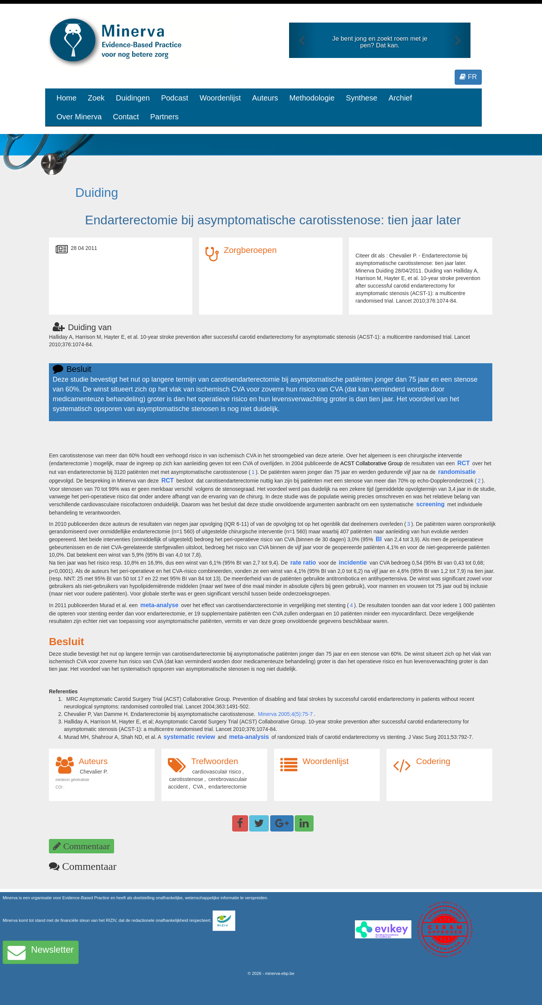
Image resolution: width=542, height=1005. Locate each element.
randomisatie (457, 472)
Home (66, 98)
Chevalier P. (94, 772)
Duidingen (133, 98)
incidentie (353, 562)
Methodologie (312, 98)
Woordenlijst (220, 98)
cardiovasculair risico (216, 772)
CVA (198, 787)
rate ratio (303, 562)
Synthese (361, 98)
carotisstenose (186, 779)
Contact (126, 117)
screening (430, 504)
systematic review (189, 737)
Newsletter (41, 952)
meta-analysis (249, 737)
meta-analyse (159, 605)
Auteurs (265, 98)
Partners (164, 117)
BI (379, 539)
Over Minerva (79, 117)
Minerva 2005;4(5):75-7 (285, 714)
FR (468, 77)
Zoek (96, 98)
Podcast (174, 98)
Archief (400, 98)
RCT (463, 463)
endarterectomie (228, 787)
